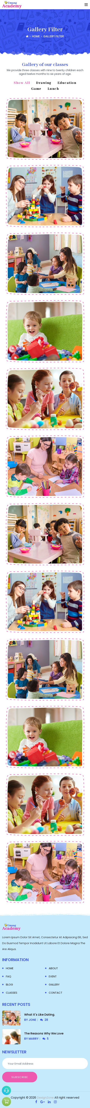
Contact (55, 993)
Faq (8, 976)
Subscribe (19, 1077)
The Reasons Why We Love (43, 1033)
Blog (9, 984)
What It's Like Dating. (39, 1014)
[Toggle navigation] (86, 4)
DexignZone (45, 1097)
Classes (11, 993)
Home (9, 968)
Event (53, 976)
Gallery (54, 984)
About (53, 968)
